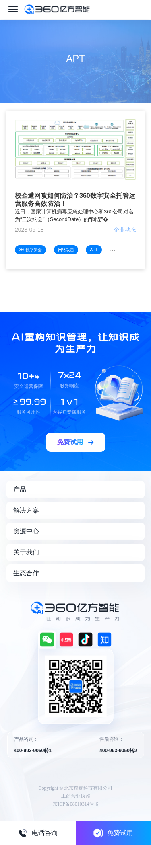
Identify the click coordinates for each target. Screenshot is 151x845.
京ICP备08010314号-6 (75, 804)
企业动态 (125, 229)
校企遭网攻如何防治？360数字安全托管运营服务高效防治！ (75, 199)
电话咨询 (38, 833)
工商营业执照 (75, 796)
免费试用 (113, 832)
